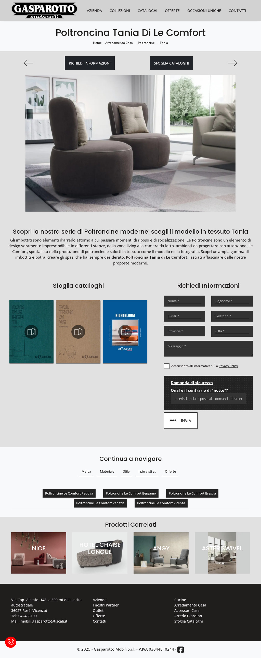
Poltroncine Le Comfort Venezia (100, 503)
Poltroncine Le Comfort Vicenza (161, 503)
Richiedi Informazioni (90, 63)
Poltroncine (146, 43)
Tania (164, 43)
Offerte (172, 10)
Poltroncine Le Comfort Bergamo (131, 493)
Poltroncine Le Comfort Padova (69, 493)
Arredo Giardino (188, 615)
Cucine (180, 599)
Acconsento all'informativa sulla (204, 366)
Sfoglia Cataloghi (188, 621)
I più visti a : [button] (147, 471)
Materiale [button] (107, 471)
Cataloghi (147, 10)
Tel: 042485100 (24, 615)
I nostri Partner (106, 605)
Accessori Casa (187, 610)
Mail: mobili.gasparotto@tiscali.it (39, 621)
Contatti (237, 10)
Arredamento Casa (119, 43)
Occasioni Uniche (204, 10)
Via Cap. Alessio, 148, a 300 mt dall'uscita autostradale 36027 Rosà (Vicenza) (46, 605)
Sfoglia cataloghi (171, 63)
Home (97, 43)
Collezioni (120, 10)
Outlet (98, 610)
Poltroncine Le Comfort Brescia (192, 493)
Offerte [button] (170, 471)
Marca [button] (86, 471)
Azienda (94, 10)
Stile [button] (126, 471)
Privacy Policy (228, 366)
